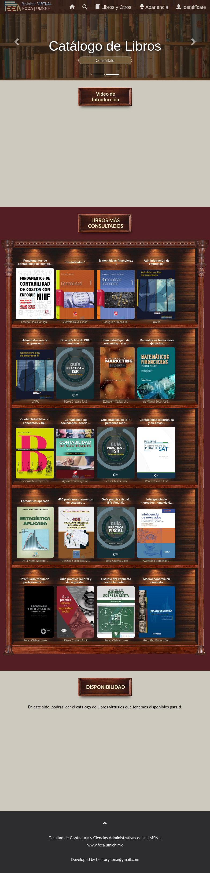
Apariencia (153, 7)
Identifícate (191, 7)
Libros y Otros (113, 7)
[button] (15, 40)
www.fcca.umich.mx (105, 844)
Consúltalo (104, 60)
